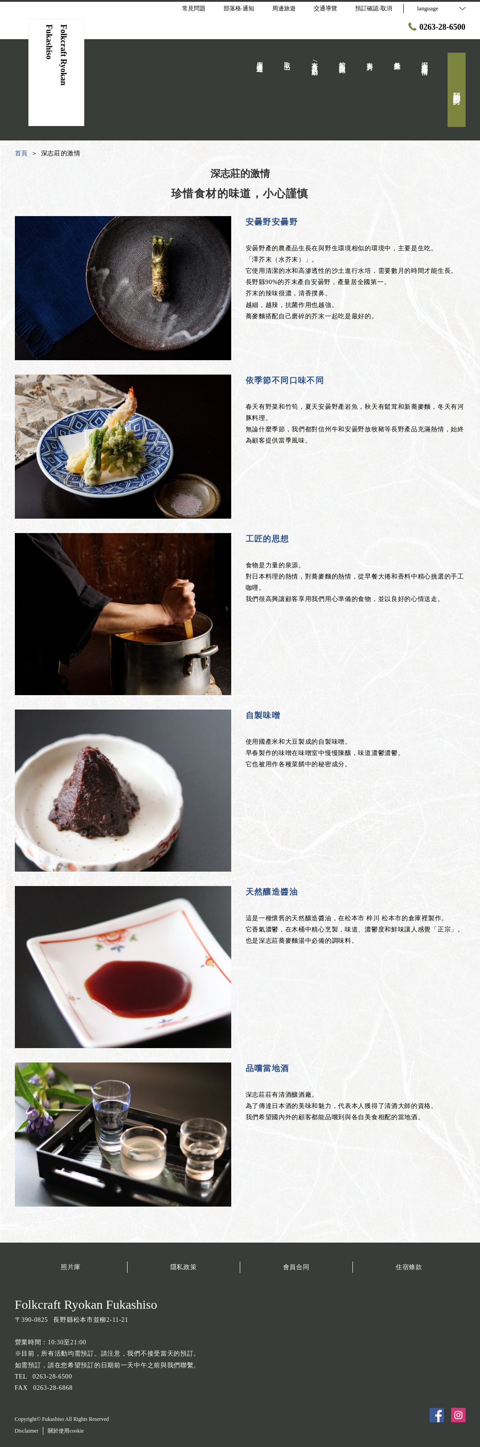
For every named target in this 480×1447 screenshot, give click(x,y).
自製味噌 (263, 715)
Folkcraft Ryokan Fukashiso (86, 1304)
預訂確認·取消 (373, 8)
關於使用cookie (66, 1431)
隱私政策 (183, 1267)
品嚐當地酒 (267, 1068)
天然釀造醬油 (272, 891)
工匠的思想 (267, 538)
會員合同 (296, 1267)
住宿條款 (409, 1267)
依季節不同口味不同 (285, 380)
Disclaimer (27, 1431)
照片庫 (71, 1267)
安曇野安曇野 (272, 221)
